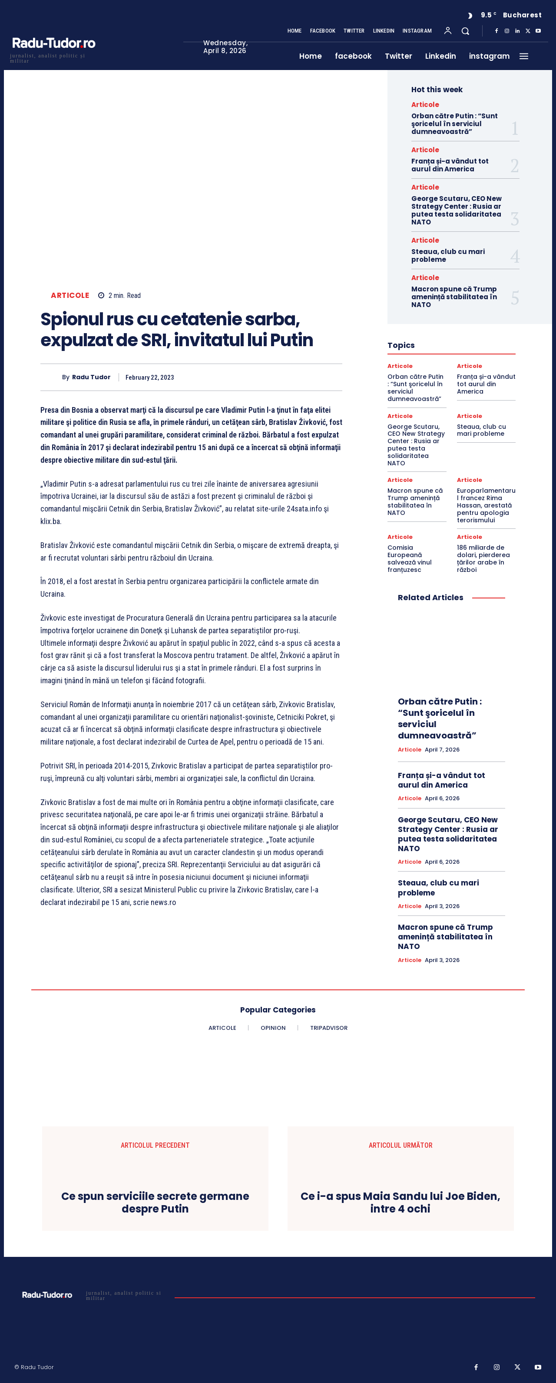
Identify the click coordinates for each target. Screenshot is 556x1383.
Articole (70, 295)
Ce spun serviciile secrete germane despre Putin (155, 1203)
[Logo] (93, 1295)
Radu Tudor (91, 377)
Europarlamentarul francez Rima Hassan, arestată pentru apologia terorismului (486, 505)
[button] (465, 30)
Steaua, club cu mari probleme (448, 255)
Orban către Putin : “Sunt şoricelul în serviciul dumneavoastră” (454, 123)
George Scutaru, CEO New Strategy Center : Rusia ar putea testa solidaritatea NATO (456, 210)
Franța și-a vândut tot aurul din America (450, 165)
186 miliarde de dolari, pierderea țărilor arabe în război (483, 558)
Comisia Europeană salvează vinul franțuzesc (409, 558)
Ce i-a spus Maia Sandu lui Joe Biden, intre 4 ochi (400, 1203)
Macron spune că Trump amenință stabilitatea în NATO (454, 296)
